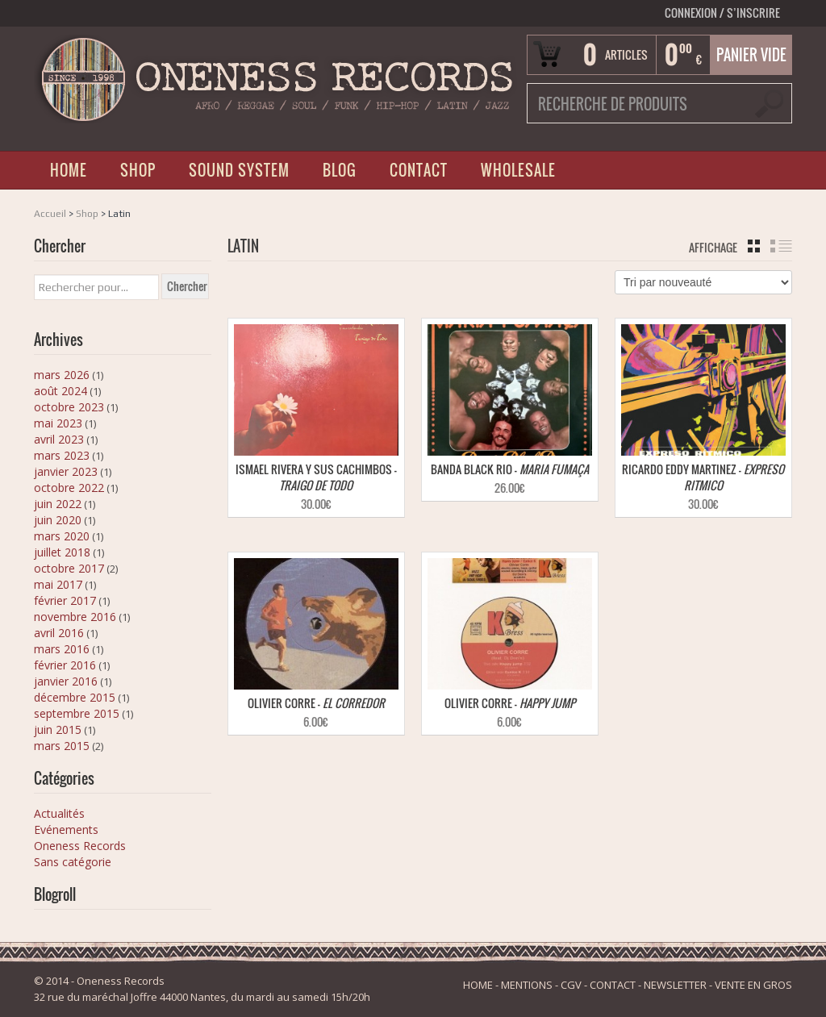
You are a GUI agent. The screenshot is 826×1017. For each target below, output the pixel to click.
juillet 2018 (62, 552)
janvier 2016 (66, 681)
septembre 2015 (76, 713)
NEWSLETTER (675, 984)
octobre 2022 (69, 487)
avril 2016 (59, 632)
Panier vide (751, 54)
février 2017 (65, 600)
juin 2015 (57, 729)
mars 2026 (62, 374)
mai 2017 (58, 584)
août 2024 (60, 390)
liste (781, 246)
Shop (87, 213)
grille (754, 246)
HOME (68, 170)
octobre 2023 (69, 407)
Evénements (66, 829)
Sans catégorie (72, 861)
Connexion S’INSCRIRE (722, 12)
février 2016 (65, 665)
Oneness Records (80, 845)
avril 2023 (59, 439)
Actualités (59, 813)
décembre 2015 (74, 697)
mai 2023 (58, 423)
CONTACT (419, 170)
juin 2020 (57, 519)
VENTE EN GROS (753, 984)
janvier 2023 (66, 471)
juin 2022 (57, 503)
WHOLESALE (518, 170)
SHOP (138, 170)
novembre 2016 (75, 616)
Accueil (50, 213)
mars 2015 (62, 745)
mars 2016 (62, 648)
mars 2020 (62, 536)
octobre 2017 (69, 568)
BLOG (340, 170)
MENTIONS (527, 984)
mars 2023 (62, 455)
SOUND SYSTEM (239, 170)
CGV (571, 984)
